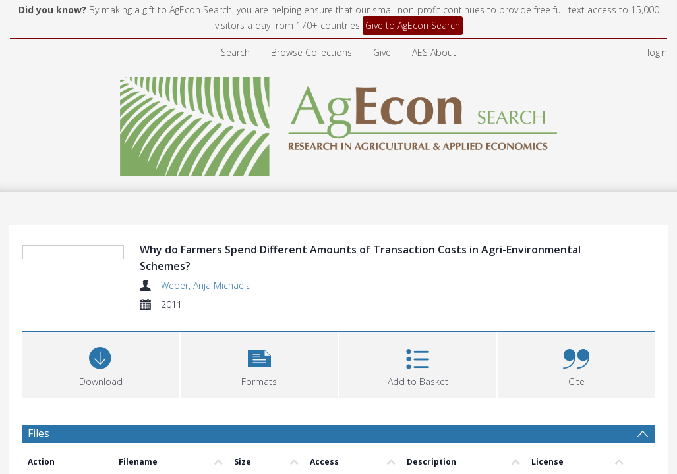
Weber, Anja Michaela (206, 285)
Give (382, 52)
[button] (259, 363)
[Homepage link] (338, 122)
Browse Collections (311, 52)
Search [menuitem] (235, 52)
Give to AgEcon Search (412, 25)
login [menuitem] (657, 52)
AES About (434, 52)
